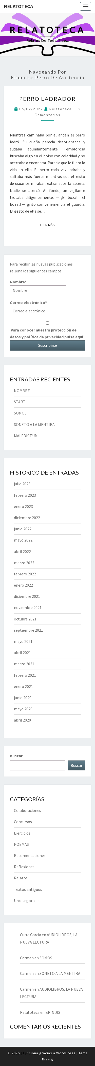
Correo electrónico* (38, 308)
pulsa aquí (73, 336)
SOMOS (20, 413)
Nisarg (47, 1059)
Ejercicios (22, 833)
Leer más (49, 224)
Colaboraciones (27, 810)
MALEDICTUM (26, 435)
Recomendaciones (30, 855)
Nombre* (38, 287)
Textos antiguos (28, 889)
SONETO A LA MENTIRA (34, 424)
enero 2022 (23, 585)
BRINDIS (52, 1012)
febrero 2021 (25, 675)
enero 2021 (23, 686)
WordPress (65, 1053)
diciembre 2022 (27, 517)
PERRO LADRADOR (47, 98)
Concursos (23, 821)
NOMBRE (22, 390)
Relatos (21, 877)
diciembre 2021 (27, 596)
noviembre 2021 (28, 607)
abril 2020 (22, 720)
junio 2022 (22, 528)
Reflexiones (24, 866)
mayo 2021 (23, 641)
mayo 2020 (23, 708)
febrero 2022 (25, 573)
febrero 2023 (25, 495)
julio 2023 (22, 483)
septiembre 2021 (28, 630)
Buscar (16, 755)
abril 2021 (22, 652)
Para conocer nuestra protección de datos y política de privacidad (47, 330)
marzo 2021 (24, 663)
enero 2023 (23, 506)
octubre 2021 (25, 618)
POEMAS (21, 844)
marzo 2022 (24, 562)
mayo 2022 (23, 540)
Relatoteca (18, 6)
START (20, 401)
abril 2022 (22, 551)
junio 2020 (22, 697)
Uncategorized (27, 900)
